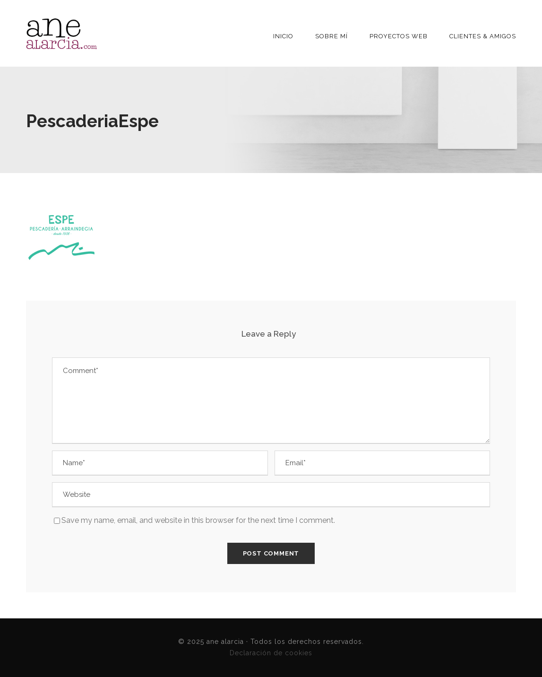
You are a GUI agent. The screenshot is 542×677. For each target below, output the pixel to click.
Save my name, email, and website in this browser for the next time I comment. (198, 520)
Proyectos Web (399, 36)
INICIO (283, 36)
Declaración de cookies (271, 653)
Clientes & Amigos (482, 36)
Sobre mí (331, 36)
